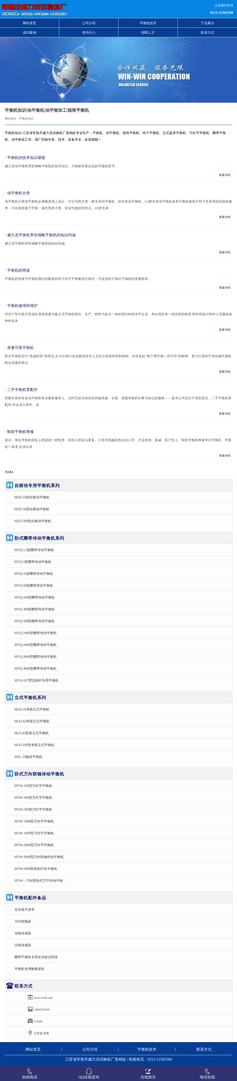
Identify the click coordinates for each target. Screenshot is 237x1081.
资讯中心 (88, 32)
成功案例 (29, 32)
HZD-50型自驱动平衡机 (32, 509)
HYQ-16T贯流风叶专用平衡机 (37, 680)
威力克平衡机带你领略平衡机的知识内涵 (41, 235)
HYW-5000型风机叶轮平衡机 (36, 869)
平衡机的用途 (18, 270)
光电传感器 (23, 933)
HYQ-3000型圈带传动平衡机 (36, 668)
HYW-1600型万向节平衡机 (34, 833)
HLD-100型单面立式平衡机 (34, 745)
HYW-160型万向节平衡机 (33, 786)
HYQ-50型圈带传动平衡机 (34, 585)
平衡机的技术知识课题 (26, 158)
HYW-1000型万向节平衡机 (34, 821)
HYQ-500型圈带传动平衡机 (35, 621)
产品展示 (207, 23)
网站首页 (29, 23)
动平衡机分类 (18, 193)
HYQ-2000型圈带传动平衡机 (36, 657)
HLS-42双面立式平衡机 (32, 733)
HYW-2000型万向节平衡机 (34, 845)
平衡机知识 (26, 118)
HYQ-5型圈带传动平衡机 (33, 562)
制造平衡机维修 (20, 432)
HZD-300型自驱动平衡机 (33, 521)
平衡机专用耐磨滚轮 (29, 969)
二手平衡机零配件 (22, 390)
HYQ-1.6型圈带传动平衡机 (34, 550)
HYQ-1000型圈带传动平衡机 (36, 633)
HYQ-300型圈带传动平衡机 (35, 609)
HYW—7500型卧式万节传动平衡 (39, 880)
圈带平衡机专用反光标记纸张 (36, 957)
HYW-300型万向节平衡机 (33, 797)
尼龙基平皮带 (25, 909)
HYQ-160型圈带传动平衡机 (35, 597)
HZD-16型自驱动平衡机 (32, 497)
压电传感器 (23, 945)
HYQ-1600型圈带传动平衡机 (36, 645)
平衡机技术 (148, 23)
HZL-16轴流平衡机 (28, 757)
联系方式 (207, 32)
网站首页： (12, 118)
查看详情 (224, 175)
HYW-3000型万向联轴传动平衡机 (39, 857)
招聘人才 (148, 32)
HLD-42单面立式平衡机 (32, 721)
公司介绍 (88, 23)
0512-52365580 (221, 12)
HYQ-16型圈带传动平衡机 (34, 573)
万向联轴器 (23, 921)
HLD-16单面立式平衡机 (32, 709)
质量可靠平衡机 (20, 348)
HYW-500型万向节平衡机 (33, 809)
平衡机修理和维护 (22, 306)
